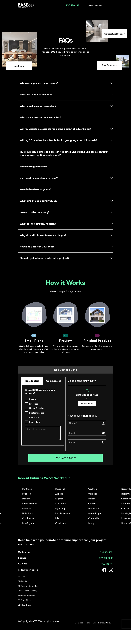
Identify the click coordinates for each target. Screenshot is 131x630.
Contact (79, 623)
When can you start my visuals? (39, 83)
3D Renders (23, 581)
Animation (34, 417)
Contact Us (48, 52)
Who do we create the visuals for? (40, 117)
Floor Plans (34, 422)
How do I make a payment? (35, 189)
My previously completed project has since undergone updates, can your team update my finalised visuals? (64, 153)
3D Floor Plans (24, 605)
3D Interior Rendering (28, 590)
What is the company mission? (38, 223)
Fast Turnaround (109, 65)
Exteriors (33, 403)
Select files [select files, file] (87, 403)
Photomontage (36, 412)
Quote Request (94, 5)
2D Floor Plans (24, 600)
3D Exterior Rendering (28, 586)
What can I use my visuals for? (38, 106)
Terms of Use (90, 623)
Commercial (53, 381)
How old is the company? (34, 212)
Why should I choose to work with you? (43, 235)
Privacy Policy (104, 623)
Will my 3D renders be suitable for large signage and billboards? (58, 140)
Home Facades (36, 408)
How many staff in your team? (38, 246)
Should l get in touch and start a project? (44, 258)
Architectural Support (114, 33)
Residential (32, 381)
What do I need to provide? (36, 94)
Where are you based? (33, 166)
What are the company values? (38, 201)
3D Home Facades (26, 595)
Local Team (19, 66)
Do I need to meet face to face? (39, 178)
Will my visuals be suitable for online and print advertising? (55, 129)
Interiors (33, 399)
